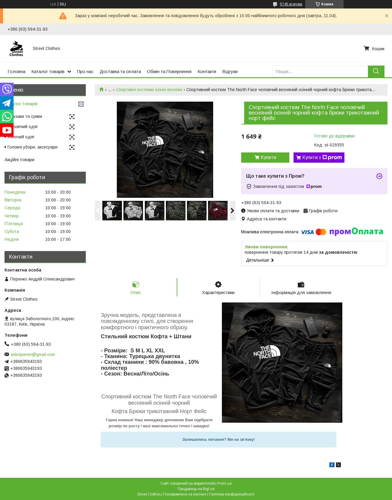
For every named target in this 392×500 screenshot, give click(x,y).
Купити (268, 157)
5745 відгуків (291, 4)
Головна (16, 71)
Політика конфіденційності (232, 494)
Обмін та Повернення (169, 71)
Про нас (85, 71)
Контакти (207, 71)
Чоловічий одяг (23, 126)
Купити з (322, 157)
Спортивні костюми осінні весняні (149, 89)
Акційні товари (19, 159)
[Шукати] (376, 71)
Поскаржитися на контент (184, 494)
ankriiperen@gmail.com (33, 354)
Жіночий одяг (21, 136)
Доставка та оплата (120, 71)
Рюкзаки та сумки (25, 116)
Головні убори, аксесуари (33, 147)
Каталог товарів (47, 71)
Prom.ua (224, 483)
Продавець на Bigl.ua (196, 489)
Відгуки (230, 71)
